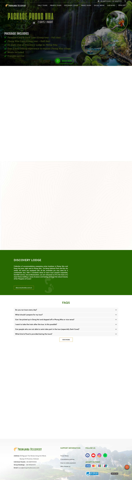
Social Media (99, 5)
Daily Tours (42, 5)
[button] (66, 310)
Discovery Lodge (71, 5)
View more (66, 340)
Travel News (64, 456)
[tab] (66, 310)
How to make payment (68, 463)
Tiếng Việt (122, 5)
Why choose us (65, 466)
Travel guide (86, 5)
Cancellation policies (67, 459)
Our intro (111, 5)
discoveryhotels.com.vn (24, 288)
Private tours (55, 5)
